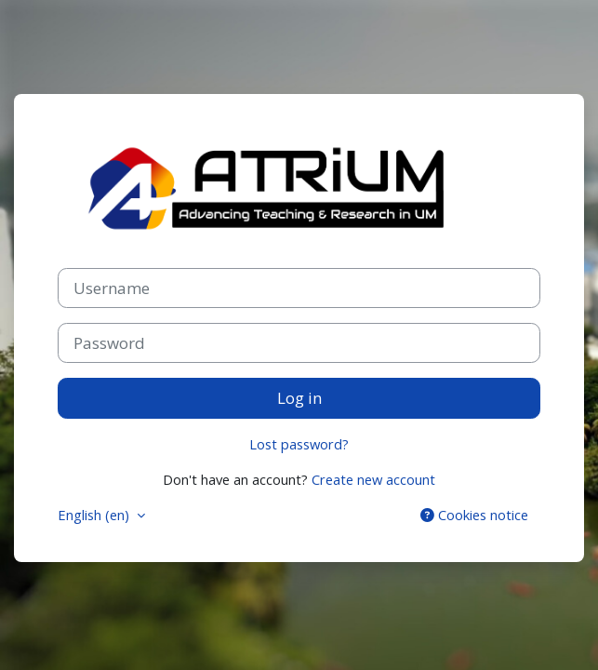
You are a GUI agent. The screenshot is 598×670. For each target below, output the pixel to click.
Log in (299, 398)
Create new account (373, 479)
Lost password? (299, 444)
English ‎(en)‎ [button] (95, 514)
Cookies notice (474, 514)
